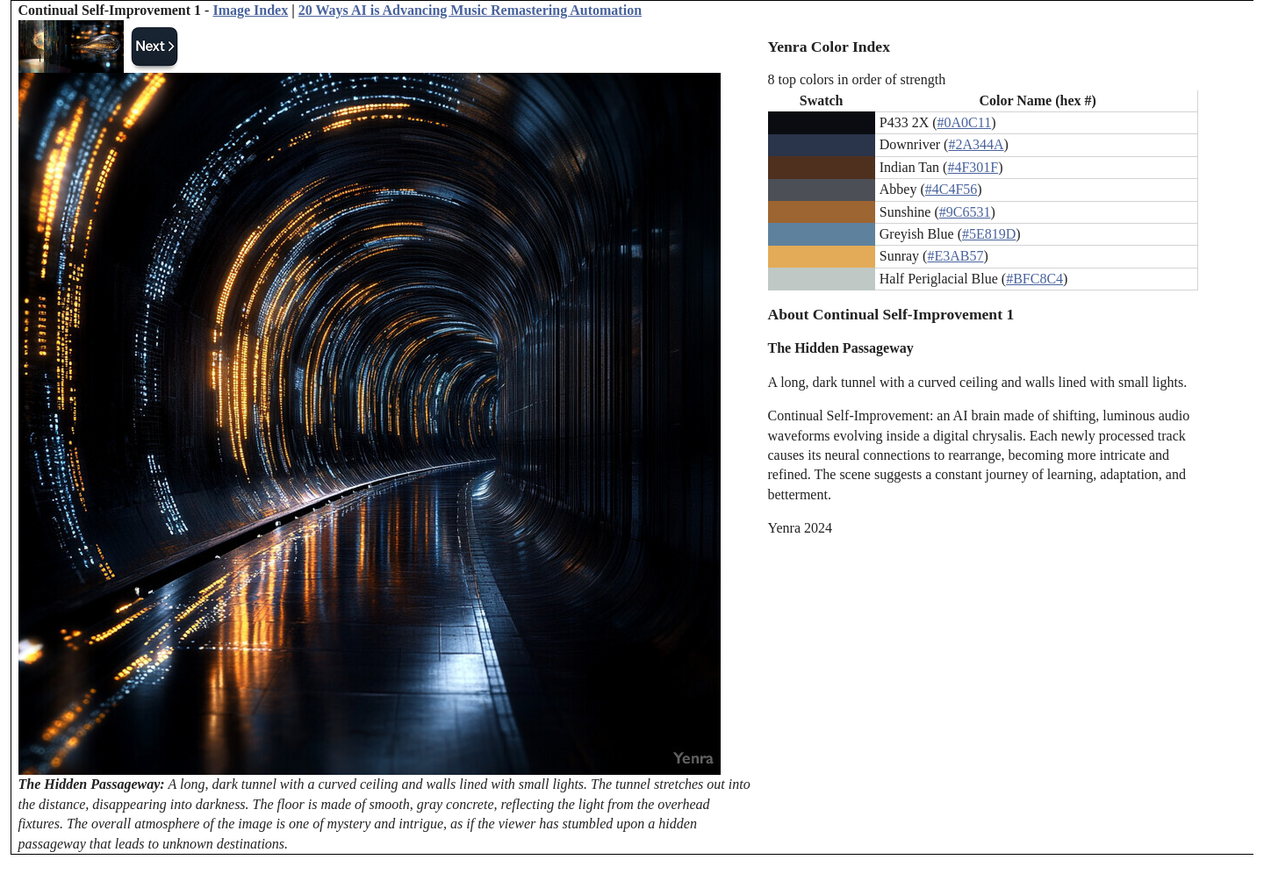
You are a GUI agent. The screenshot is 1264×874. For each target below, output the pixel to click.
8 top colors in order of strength (857, 79)
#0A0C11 (964, 122)
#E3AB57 (955, 255)
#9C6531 (965, 211)
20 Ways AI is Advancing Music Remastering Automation (470, 10)
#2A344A (975, 144)
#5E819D (989, 233)
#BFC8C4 (1034, 278)
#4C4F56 (951, 189)
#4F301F (972, 167)
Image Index (250, 10)
